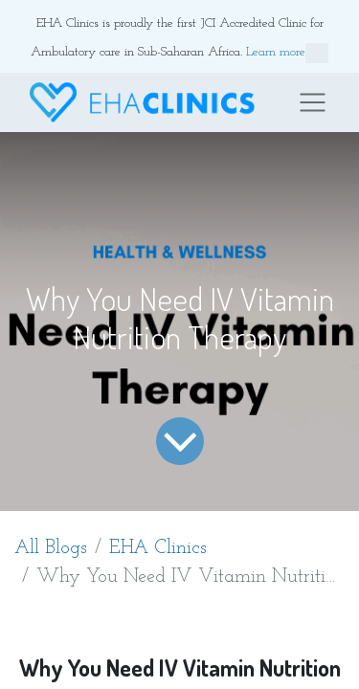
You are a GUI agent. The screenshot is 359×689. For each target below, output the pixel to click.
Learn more (287, 53)
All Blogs (50, 548)
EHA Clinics (158, 548)
